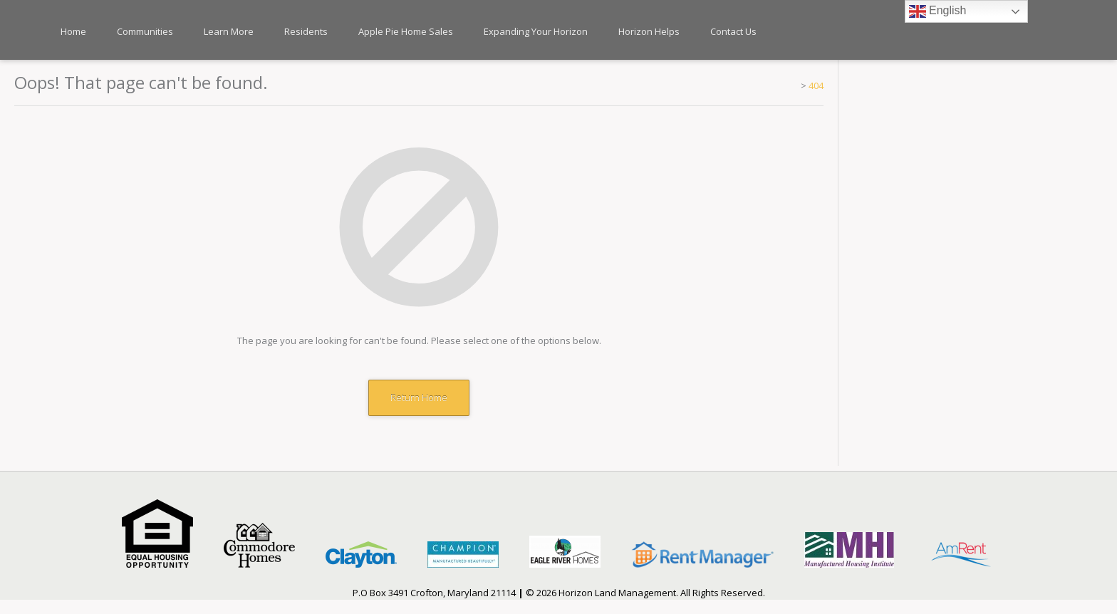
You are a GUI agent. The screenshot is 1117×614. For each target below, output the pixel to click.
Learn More (229, 31)
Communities (145, 31)
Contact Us (733, 31)
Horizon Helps (649, 31)
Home (73, 31)
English (938, 11)
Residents (306, 31)
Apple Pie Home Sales (405, 31)
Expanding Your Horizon (536, 31)
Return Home (418, 397)
